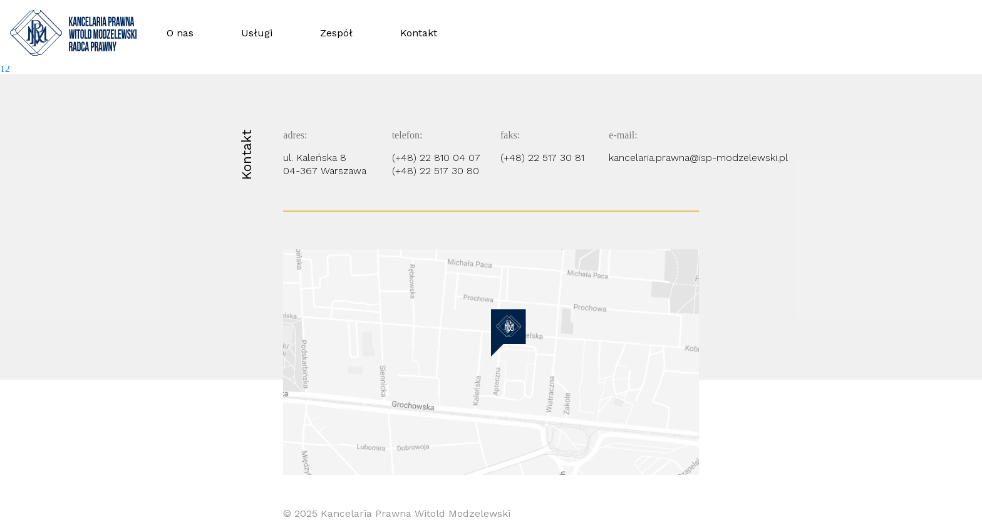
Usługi (256, 33)
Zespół (336, 33)
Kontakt (418, 33)
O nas (180, 33)
